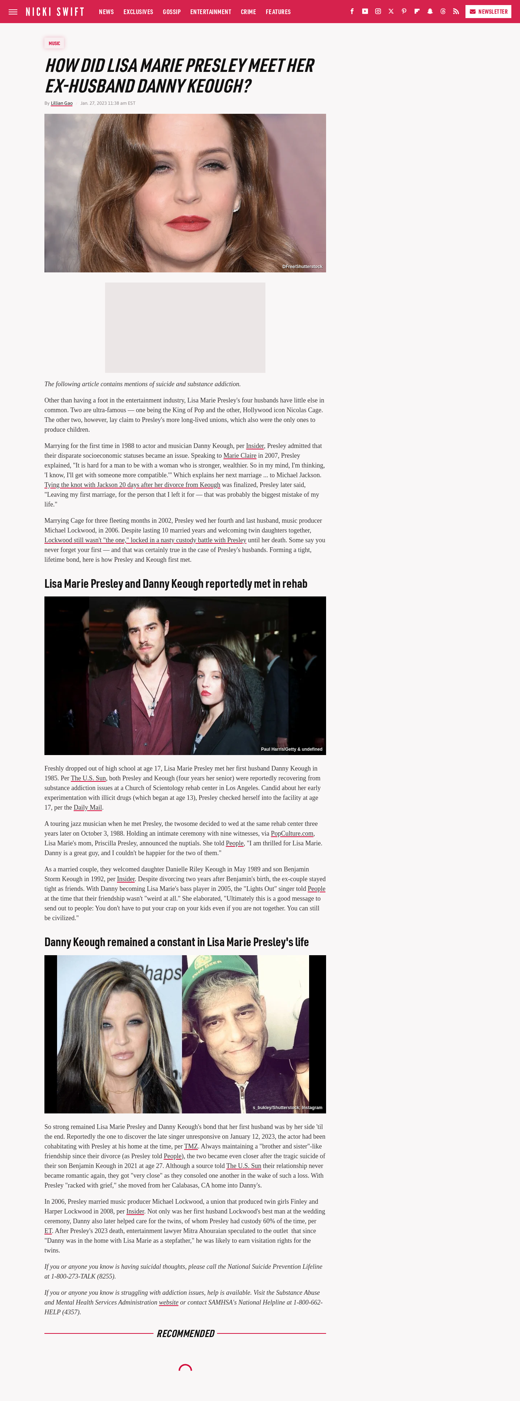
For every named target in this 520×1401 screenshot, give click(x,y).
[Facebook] (352, 13)
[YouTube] (365, 13)
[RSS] (456, 13)
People (235, 843)
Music (54, 43)
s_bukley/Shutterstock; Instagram (287, 1107)
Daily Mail (88, 807)
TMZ (191, 1146)
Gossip (172, 11)
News (106, 11)
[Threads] (443, 13)
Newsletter (488, 11)
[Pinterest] (404, 13)
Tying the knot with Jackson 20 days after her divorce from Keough (132, 484)
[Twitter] (391, 13)
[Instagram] (378, 13)
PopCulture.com (292, 833)
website (168, 1302)
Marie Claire (240, 455)
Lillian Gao (62, 103)
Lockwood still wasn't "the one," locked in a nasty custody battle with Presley (145, 540)
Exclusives (138, 11)
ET (48, 1230)
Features (278, 11)
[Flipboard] (417, 13)
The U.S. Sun (88, 778)
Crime (248, 11)
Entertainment (210, 11)
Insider (255, 445)
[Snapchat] (430, 13)
